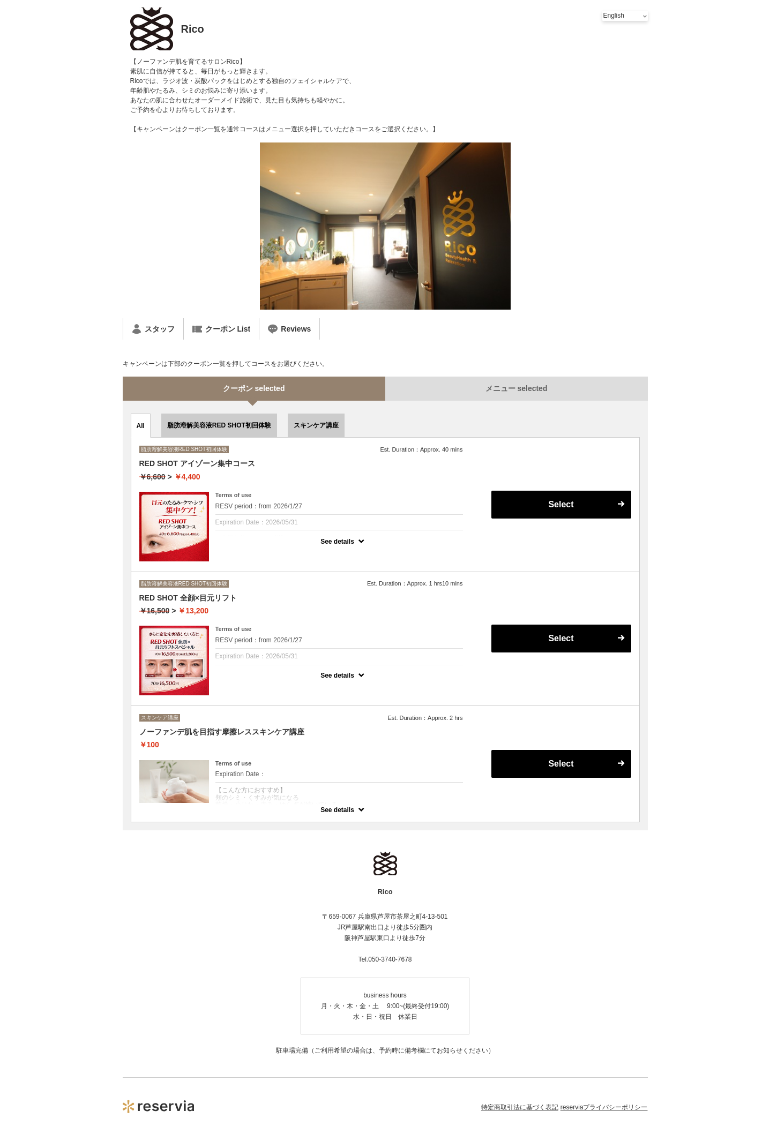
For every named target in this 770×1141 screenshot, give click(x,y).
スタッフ (153, 329)
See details (337, 541)
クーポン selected (254, 388)
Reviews (289, 329)
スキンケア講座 (316, 425)
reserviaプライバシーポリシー (604, 1107)
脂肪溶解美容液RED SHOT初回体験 (219, 425)
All (141, 426)
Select (560, 504)
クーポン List (221, 329)
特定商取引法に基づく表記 (519, 1107)
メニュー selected (516, 388)
